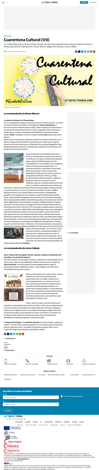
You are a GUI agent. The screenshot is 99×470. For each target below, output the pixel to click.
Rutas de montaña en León (56, 375)
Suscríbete (7, 410)
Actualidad (16, 422)
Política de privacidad (30, 425)
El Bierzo (25, 422)
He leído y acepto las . (72, 396)
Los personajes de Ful (88, 375)
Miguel (6, 348)
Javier (6, 346)
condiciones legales (77, 396)
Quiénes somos (54, 425)
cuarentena (7, 344)
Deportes (68, 422)
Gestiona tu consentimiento (74, 425)
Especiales (59, 422)
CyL (40, 422)
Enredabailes (75, 375)
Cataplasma (7, 379)
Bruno (6, 342)
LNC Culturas (7, 36)
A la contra (41, 375)
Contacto (62, 425)
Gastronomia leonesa (10, 375)
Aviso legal (20, 425)
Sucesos (33, 422)
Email (4, 401)
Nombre (5, 394)
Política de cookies (43, 425)
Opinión (77, 422)
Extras (84, 422)
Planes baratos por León (27, 375)
